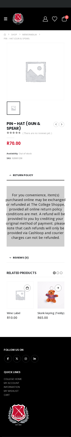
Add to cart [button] (27, 288)
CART (7, 395)
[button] (6, 19)
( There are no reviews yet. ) (37, 133)
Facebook (8, 358)
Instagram (26, 358)
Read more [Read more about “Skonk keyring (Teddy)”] (58, 288)
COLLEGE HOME (13, 379)
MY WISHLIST (11, 391)
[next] (61, 124)
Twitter (17, 358)
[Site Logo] (17, 18)
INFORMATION (12, 387)
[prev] (56, 124)
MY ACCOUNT (11, 383)
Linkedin (34, 358)
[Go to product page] (20, 295)
